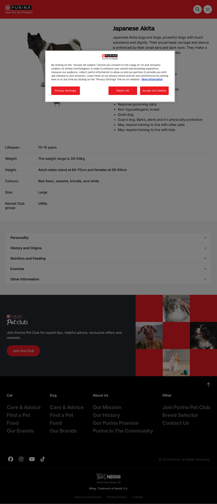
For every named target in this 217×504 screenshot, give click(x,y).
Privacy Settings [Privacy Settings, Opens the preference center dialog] (65, 90)
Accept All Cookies (154, 90)
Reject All (123, 90)
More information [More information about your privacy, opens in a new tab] (152, 79)
